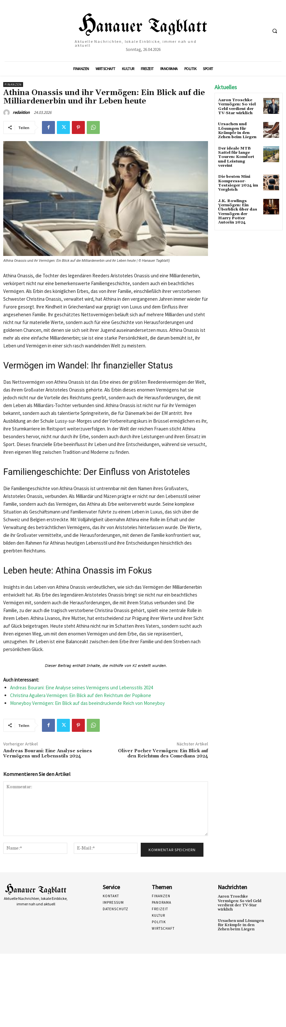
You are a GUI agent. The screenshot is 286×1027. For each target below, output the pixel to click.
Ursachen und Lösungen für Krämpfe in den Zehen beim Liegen (237, 130)
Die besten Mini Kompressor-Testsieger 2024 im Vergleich (238, 182)
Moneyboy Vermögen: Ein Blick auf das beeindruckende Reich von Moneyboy (87, 703)
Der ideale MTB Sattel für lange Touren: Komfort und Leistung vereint (236, 157)
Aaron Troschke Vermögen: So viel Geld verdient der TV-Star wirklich (236, 106)
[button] (274, 31)
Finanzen (13, 84)
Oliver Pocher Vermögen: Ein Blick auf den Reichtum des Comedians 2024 (163, 753)
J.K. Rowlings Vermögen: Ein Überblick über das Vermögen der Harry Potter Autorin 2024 (237, 211)
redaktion (21, 112)
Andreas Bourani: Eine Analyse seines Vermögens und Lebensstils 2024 (81, 687)
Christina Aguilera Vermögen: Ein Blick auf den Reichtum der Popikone (80, 695)
